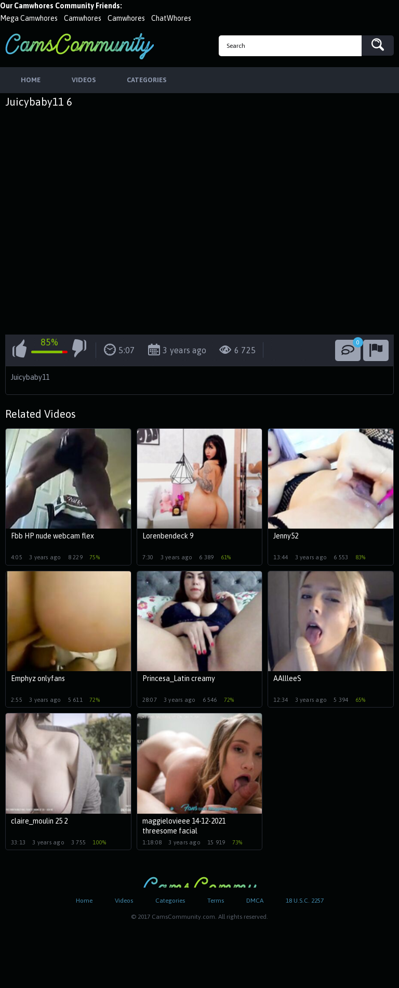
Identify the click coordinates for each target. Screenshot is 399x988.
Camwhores (82, 18)
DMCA (254, 900)
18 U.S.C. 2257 (305, 900)
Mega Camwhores (29, 18)
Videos (124, 900)
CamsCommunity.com (79, 46)
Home (84, 900)
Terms (215, 900)
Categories (170, 900)
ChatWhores (171, 18)
